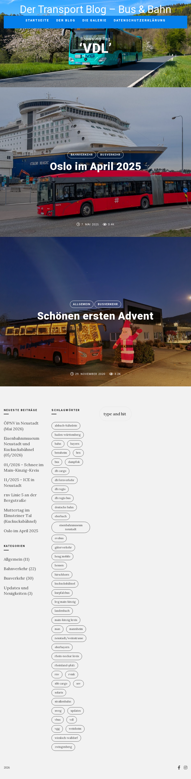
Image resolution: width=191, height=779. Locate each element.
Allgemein (81, 304)
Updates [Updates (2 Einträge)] (76, 710)
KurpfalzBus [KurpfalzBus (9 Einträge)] (62, 593)
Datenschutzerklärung (140, 20)
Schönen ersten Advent (95, 316)
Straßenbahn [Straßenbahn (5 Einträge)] (63, 701)
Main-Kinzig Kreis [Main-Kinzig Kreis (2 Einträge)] (66, 620)
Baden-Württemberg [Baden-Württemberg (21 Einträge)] (68, 434)
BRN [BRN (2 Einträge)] (78, 452)
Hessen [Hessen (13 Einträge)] (59, 565)
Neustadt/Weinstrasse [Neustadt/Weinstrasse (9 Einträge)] (69, 638)
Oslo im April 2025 (95, 167)
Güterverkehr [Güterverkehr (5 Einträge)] (63, 547)
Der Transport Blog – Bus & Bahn (95, 9)
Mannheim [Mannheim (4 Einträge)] (76, 629)
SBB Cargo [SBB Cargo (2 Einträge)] (61, 683)
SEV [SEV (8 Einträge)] (78, 683)
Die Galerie (94, 20)
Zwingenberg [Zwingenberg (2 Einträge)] (63, 747)
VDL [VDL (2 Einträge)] (72, 719)
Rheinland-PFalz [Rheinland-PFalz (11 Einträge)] (65, 665)
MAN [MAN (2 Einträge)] (57, 629)
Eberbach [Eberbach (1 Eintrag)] (61, 516)
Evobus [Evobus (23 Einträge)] (59, 538)
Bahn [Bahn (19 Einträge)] (58, 443)
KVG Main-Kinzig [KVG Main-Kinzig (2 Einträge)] (65, 602)
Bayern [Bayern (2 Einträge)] (74, 443)
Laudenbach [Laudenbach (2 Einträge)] (62, 610)
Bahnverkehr (82, 154)
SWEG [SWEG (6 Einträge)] (58, 710)
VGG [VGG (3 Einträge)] (57, 728)
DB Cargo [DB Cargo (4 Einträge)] (60, 471)
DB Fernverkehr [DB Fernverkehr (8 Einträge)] (64, 480)
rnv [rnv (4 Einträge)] (57, 674)
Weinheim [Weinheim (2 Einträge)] (75, 728)
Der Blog (65, 20)
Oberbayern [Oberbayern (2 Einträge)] (62, 647)
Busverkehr (110, 154)
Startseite (37, 20)
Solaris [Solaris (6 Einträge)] (59, 692)
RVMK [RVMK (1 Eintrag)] (71, 674)
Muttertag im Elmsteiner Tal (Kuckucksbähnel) (20, 516)
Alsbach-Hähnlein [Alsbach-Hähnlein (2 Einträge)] (66, 425)
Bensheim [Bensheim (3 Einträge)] (61, 452)
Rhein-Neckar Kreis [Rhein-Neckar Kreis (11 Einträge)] (67, 656)
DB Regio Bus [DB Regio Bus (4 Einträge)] (62, 498)
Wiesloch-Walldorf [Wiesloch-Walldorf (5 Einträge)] (66, 738)
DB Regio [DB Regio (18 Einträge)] (60, 489)
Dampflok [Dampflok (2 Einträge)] (74, 462)
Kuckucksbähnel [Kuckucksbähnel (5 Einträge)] (65, 583)
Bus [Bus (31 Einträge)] (57, 462)
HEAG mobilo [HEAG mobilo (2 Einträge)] (62, 556)
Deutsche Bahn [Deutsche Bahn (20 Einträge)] (64, 507)
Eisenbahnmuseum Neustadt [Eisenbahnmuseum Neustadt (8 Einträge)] (71, 527)
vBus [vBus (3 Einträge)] (57, 719)
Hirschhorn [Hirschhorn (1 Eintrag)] (62, 574)
